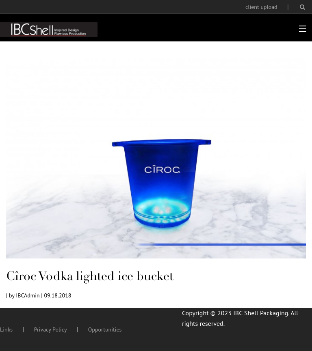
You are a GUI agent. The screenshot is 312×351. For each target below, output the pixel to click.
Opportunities (105, 329)
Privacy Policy (50, 329)
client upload (261, 7)
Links (6, 329)
